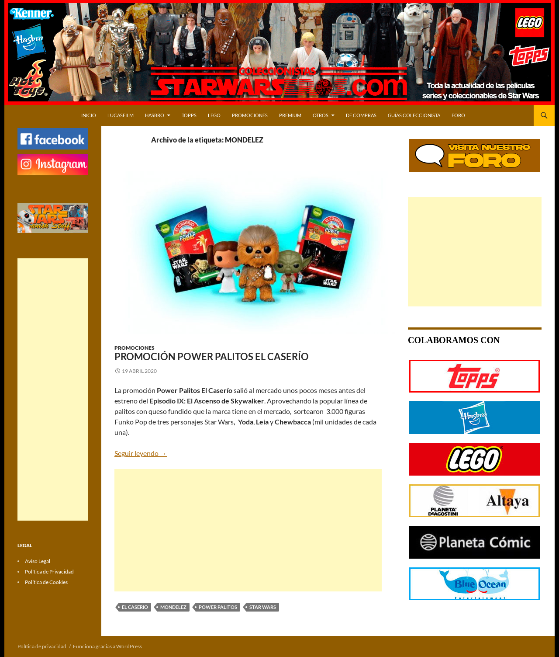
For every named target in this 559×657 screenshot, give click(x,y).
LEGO (214, 115)
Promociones (134, 347)
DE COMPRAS (361, 115)
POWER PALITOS (218, 607)
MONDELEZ (173, 607)
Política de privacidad (41, 646)
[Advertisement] (248, 530)
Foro (458, 115)
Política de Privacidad (49, 571)
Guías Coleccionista (414, 115)
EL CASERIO (135, 607)
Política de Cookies (46, 582)
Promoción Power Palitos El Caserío (211, 356)
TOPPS (189, 115)
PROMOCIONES (250, 115)
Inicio (88, 115)
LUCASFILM (120, 115)
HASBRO (154, 115)
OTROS (320, 115)
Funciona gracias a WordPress (107, 646)
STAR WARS (262, 607)
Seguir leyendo (140, 453)
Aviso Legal (37, 561)
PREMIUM (290, 115)
